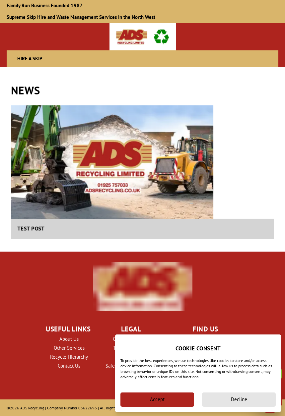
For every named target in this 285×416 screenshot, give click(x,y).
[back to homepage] (143, 37)
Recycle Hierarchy (69, 357)
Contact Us (69, 366)
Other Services (69, 348)
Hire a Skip (29, 58)
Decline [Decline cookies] (239, 399)
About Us (69, 339)
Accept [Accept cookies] (157, 399)
